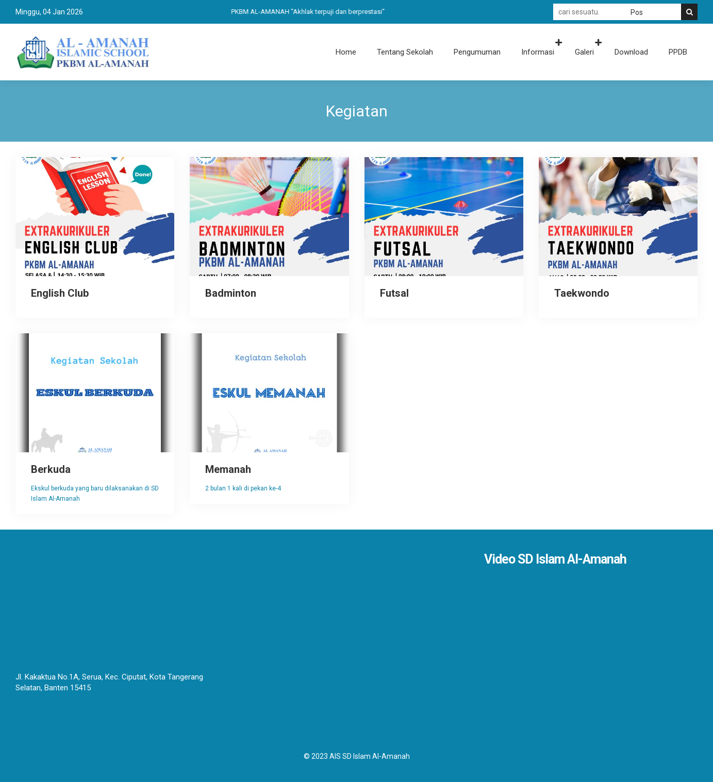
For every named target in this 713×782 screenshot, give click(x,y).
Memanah (228, 469)
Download (631, 52)
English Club (60, 293)
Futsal (394, 293)
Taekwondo (581, 293)
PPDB (678, 52)
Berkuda (51, 469)
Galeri (584, 52)
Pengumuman (477, 52)
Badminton (230, 293)
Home (346, 52)
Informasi (537, 52)
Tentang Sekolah (405, 52)
